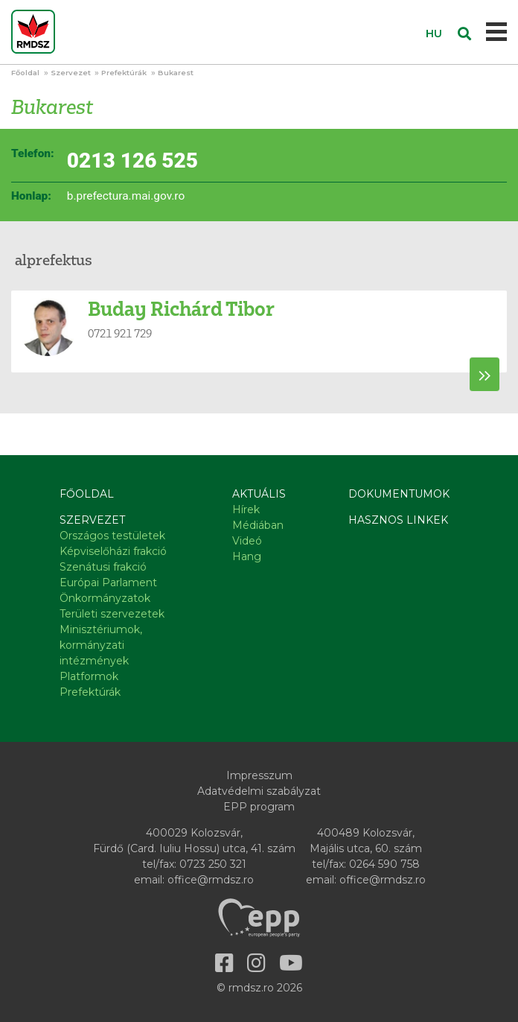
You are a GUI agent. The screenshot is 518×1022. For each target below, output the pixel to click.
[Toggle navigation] (497, 31)
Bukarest (176, 73)
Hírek (246, 509)
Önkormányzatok (105, 598)
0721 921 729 (120, 333)
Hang (246, 556)
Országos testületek (112, 535)
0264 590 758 (384, 864)
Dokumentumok (399, 494)
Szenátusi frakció (103, 567)
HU (434, 33)
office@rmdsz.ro (210, 879)
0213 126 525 (132, 160)
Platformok (89, 676)
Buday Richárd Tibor (181, 308)
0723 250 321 (212, 864)
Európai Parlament (108, 582)
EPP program (259, 806)
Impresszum (259, 775)
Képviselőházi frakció (113, 551)
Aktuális (259, 494)
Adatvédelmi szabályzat (259, 791)
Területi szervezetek (112, 613)
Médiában (258, 525)
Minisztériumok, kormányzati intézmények (101, 645)
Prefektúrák (124, 73)
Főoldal (25, 73)
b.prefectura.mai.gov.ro (126, 196)
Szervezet (71, 73)
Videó (247, 541)
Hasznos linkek (398, 520)
